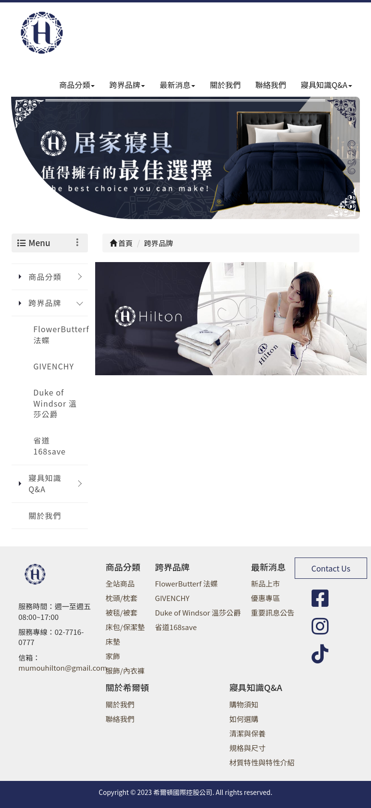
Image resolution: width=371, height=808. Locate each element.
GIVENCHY (53, 366)
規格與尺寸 (247, 748)
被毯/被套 (122, 612)
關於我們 (225, 84)
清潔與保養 (247, 733)
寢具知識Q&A (326, 84)
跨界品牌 (127, 84)
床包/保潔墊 (125, 627)
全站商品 (120, 583)
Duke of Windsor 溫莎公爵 (55, 403)
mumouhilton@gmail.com (62, 667)
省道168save (49, 445)
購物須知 (243, 704)
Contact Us (330, 568)
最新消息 (177, 84)
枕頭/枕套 (122, 598)
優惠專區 (265, 598)
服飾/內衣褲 (125, 670)
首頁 (121, 243)
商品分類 (77, 84)
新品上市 (265, 583)
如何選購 (243, 719)
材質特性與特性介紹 (262, 762)
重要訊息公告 (273, 612)
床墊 (113, 641)
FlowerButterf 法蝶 (60, 334)
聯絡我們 (271, 84)
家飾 (113, 656)
